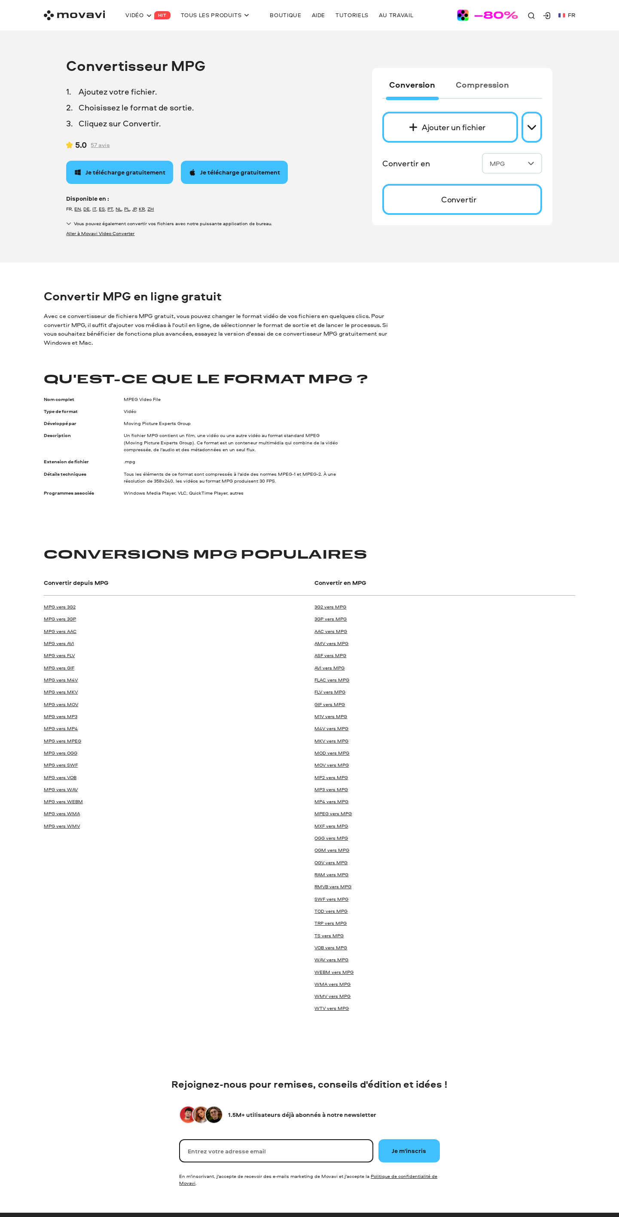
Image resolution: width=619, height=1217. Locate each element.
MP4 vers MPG (331, 801)
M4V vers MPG (331, 728)
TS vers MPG (329, 935)
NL (119, 208)
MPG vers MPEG (62, 740)
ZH (150, 208)
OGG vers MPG (331, 838)
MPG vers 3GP (60, 618)
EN (77, 208)
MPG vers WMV (62, 826)
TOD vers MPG (331, 911)
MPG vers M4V (61, 679)
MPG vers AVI (59, 643)
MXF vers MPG (331, 826)
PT (110, 208)
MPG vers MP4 (61, 728)
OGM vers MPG (331, 850)
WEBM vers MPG (334, 972)
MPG (512, 163)
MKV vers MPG (331, 740)
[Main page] (74, 15)
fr (566, 15)
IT (94, 208)
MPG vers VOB (60, 777)
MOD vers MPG (331, 752)
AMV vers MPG (331, 643)
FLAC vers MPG (331, 679)
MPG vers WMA (62, 813)
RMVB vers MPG (332, 886)
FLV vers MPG (329, 691)
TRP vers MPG (330, 923)
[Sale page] (487, 15)
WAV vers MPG (331, 959)
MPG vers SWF (61, 764)
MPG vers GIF (59, 667)
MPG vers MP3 (60, 716)
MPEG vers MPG (333, 813)
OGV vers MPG (331, 862)
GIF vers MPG (329, 704)
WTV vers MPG (331, 1008)
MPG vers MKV (61, 691)
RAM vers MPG (331, 874)
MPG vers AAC (60, 631)
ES (102, 208)
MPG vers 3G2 (60, 606)
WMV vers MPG (332, 996)
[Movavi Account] (547, 15)
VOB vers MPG (330, 947)
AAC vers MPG (330, 631)
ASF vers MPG (330, 655)
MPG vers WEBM (63, 801)
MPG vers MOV (61, 704)
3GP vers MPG (330, 618)
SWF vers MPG (331, 899)
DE (86, 208)
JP (134, 208)
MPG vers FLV (59, 655)
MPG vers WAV (61, 789)
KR (142, 208)
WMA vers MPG (332, 984)
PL (127, 208)
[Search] (531, 15)
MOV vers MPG (331, 764)
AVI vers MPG (329, 667)
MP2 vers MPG (331, 777)
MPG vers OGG (60, 752)
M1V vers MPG (330, 716)
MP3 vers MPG (331, 789)
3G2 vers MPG (330, 606)
